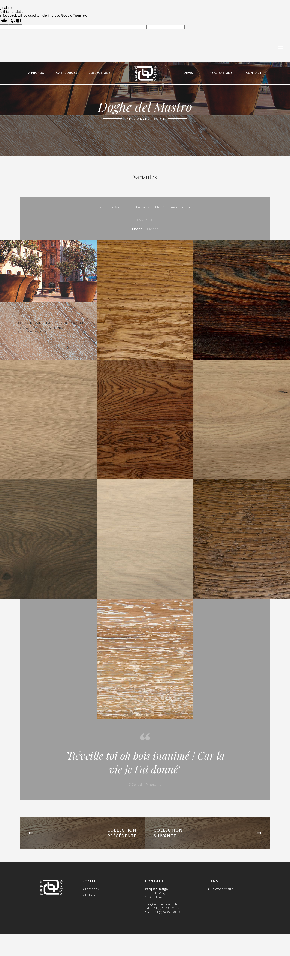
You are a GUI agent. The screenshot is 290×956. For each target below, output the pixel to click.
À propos (36, 73)
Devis (188, 73)
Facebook (92, 889)
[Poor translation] (15, 21)
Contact (254, 73)
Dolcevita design (222, 889)
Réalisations (221, 73)
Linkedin (91, 895)
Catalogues (66, 73)
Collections (99, 73)
